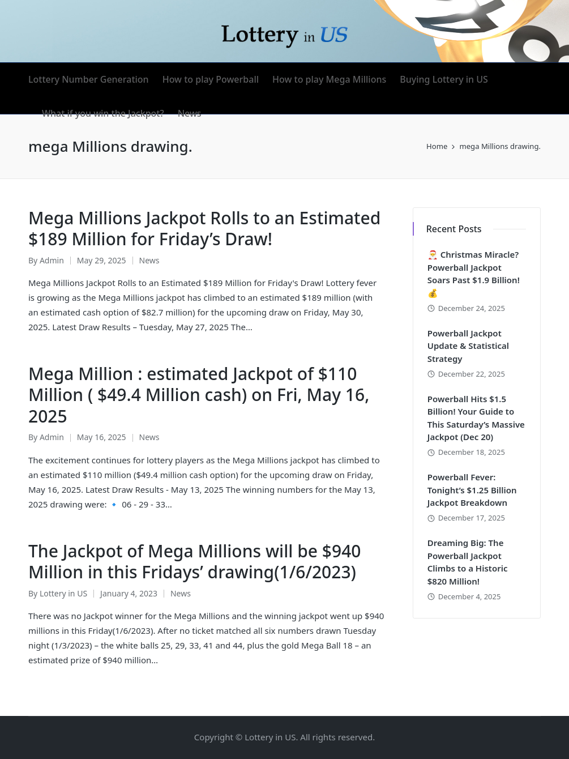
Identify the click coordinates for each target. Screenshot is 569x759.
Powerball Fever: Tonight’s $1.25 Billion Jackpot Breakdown (472, 489)
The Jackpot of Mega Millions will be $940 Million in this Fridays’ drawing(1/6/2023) (194, 561)
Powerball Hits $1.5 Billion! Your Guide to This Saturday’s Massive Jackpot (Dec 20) (476, 418)
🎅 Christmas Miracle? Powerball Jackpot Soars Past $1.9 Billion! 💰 (473, 274)
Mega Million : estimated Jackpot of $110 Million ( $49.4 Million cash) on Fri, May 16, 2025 (198, 395)
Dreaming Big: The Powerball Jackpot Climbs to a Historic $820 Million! (467, 562)
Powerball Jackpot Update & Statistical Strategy (468, 345)
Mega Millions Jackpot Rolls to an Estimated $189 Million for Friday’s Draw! (204, 228)
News (149, 260)
